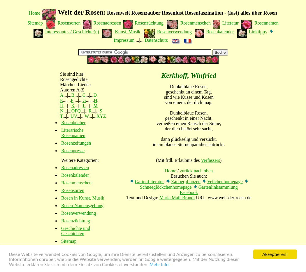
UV (74, 116)
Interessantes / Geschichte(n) (72, 31)
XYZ (101, 116)
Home (34, 13)
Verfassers (210, 160)
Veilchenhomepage (225, 181)
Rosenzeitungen (76, 143)
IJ (62, 105)
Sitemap (35, 22)
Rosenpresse (73, 150)
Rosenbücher (73, 122)
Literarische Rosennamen (73, 133)
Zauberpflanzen (186, 181)
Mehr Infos (160, 265)
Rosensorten (68, 22)
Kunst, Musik (127, 31)
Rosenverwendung (174, 31)
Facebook (189, 192)
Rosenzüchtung (149, 22)
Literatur (230, 22)
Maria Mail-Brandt (177, 197)
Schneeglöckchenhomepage (166, 187)
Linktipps (258, 31)
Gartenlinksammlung (218, 187)
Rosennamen (266, 22)
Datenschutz (156, 40)
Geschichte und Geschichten (75, 231)
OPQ (76, 110)
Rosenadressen (107, 22)
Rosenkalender (220, 31)
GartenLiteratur (149, 181)
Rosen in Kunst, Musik (82, 197)
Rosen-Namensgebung (82, 205)
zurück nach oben (196, 170)
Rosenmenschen (195, 22)
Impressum (124, 40)
